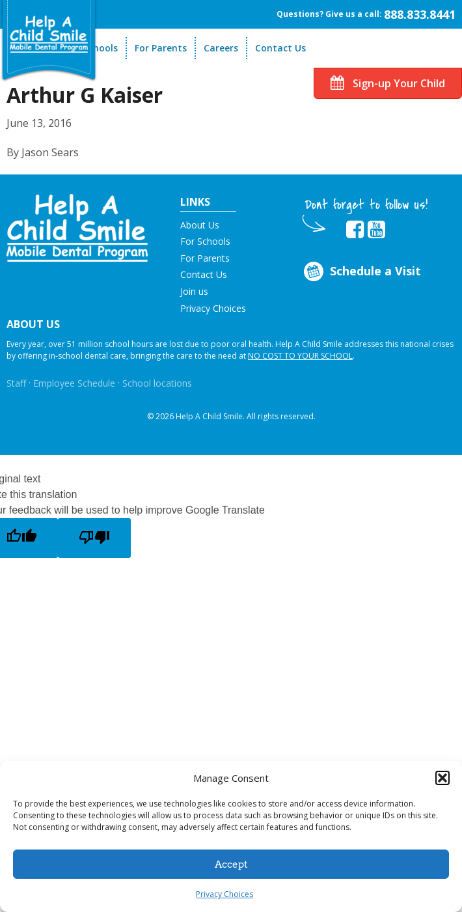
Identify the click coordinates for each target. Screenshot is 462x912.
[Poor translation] (94, 538)
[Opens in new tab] (355, 229)
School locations (157, 383)
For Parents (161, 48)
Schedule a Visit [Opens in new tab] (361, 272)
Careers (221, 48)
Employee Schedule (74, 383)
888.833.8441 (419, 14)
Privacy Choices (224, 894)
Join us (194, 291)
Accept (231, 864)
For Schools (205, 241)
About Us (199, 225)
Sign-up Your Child (388, 83)
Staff (16, 383)
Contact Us (280, 48)
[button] (442, 777)
